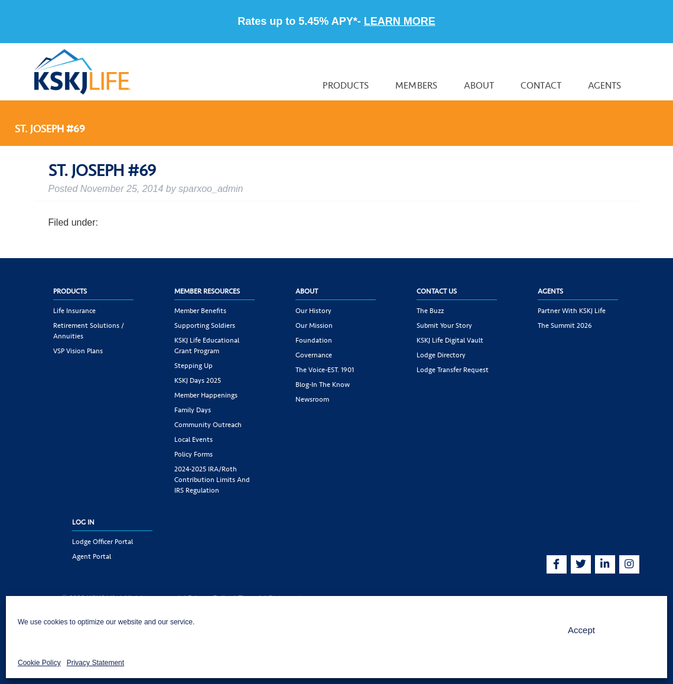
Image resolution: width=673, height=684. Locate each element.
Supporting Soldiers (204, 325)
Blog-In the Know (322, 384)
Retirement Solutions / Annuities (88, 330)
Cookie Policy (39, 663)
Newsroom (312, 399)
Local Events (193, 439)
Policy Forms (193, 454)
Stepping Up (193, 365)
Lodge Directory (441, 355)
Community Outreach (208, 424)
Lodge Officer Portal (102, 541)
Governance (313, 355)
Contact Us (437, 291)
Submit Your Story (444, 325)
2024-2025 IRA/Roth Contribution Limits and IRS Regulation (212, 480)
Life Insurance (74, 310)
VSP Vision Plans (78, 351)
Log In (83, 522)
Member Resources (207, 291)
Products (346, 85)
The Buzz (430, 310)
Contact (541, 85)
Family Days (192, 410)
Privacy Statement (95, 663)
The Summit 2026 (565, 325)
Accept (581, 630)
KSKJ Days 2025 (197, 380)
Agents (605, 85)
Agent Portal (91, 556)
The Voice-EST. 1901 (324, 369)
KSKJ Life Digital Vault (450, 340)
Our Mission (314, 325)
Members (416, 85)
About (479, 85)
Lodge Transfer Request (453, 369)
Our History (313, 310)
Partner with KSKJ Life (572, 310)
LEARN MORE (399, 21)
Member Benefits (200, 310)
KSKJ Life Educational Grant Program (206, 345)
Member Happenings (206, 395)
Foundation (313, 340)
